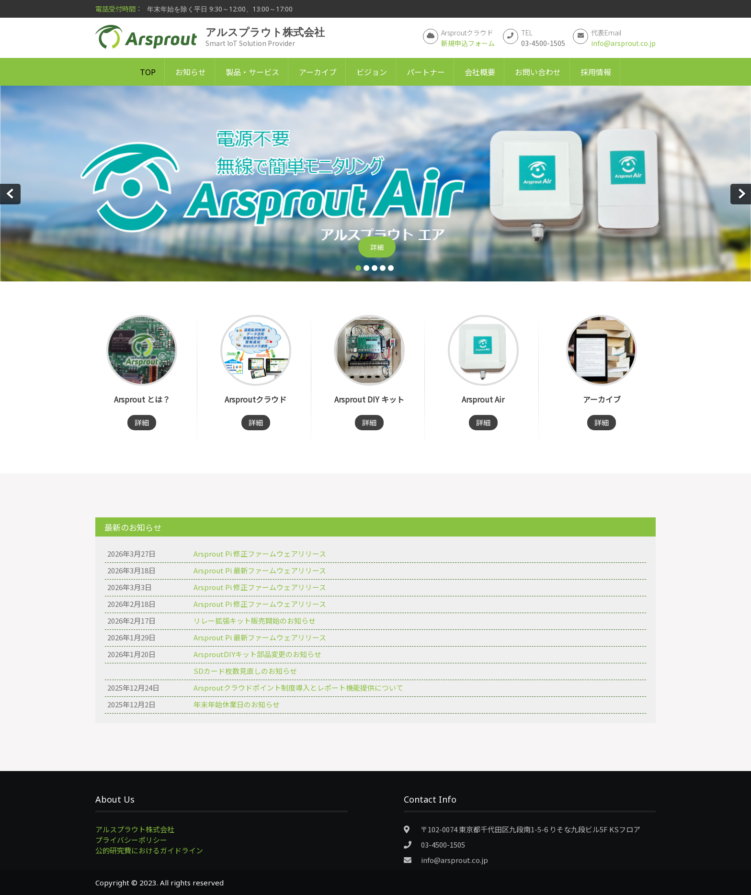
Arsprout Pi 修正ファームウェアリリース (259, 553)
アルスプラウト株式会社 (134, 829)
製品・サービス (252, 72)
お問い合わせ (538, 72)
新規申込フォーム (468, 43)
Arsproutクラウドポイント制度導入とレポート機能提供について (298, 687)
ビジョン (371, 72)
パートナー (426, 72)
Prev (10, 194)
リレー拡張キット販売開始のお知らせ (254, 620)
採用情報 (595, 72)
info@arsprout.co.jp (623, 43)
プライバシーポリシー (131, 840)
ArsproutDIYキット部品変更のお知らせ (257, 654)
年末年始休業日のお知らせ (236, 704)
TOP (148, 72)
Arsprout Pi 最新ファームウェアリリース (259, 570)
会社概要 (480, 72)
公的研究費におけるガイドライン (149, 850)
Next (740, 194)
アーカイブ (318, 72)
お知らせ (190, 72)
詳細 (377, 247)
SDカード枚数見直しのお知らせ (245, 671)
